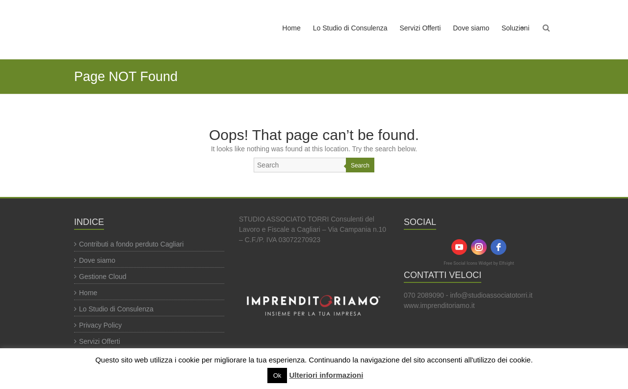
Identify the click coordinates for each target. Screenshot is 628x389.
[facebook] (498, 247)
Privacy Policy (100, 325)
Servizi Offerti (420, 28)
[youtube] (459, 247)
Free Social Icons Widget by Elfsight (479, 263)
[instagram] (479, 247)
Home (291, 28)
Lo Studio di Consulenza (350, 28)
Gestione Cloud (103, 276)
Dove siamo (471, 28)
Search (360, 165)
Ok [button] (277, 375)
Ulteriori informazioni (326, 375)
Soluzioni (515, 28)
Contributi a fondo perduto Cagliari (131, 244)
